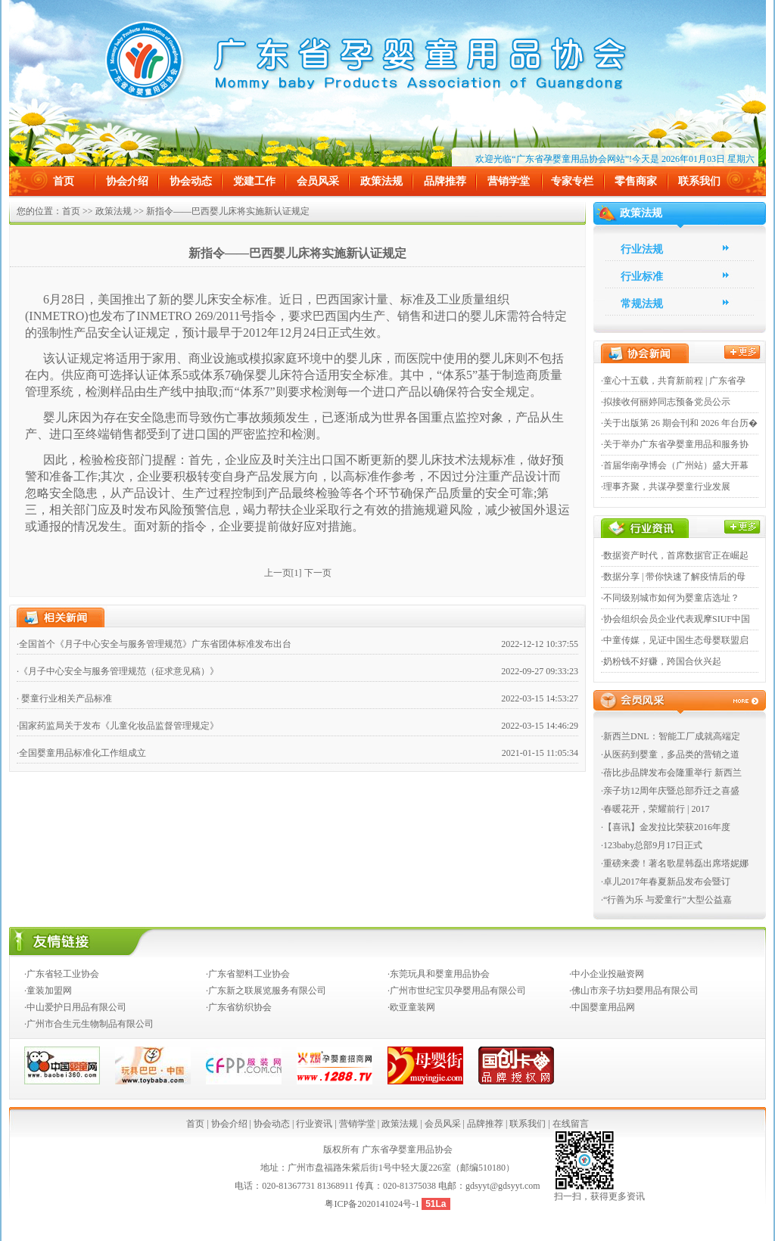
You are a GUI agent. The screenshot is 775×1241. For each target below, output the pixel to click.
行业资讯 (314, 1123)
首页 (63, 181)
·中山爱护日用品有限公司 (75, 1007)
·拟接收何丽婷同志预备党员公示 (665, 402)
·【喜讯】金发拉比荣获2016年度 (665, 827)
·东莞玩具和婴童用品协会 (439, 974)
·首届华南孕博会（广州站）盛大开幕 (675, 465)
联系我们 (699, 181)
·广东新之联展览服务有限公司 (266, 990)
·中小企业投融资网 (606, 974)
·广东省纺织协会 (239, 1007)
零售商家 (636, 181)
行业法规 (642, 249)
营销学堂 (508, 181)
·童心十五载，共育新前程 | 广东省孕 (673, 380)
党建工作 (254, 181)
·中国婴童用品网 (602, 1007)
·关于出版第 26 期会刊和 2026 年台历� (679, 423)
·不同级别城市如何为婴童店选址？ (670, 598)
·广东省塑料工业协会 (248, 974)
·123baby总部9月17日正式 (651, 845)
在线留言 (570, 1123)
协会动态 (191, 181)
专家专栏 (572, 181)
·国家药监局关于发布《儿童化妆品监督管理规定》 (118, 725)
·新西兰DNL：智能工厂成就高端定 (670, 736)
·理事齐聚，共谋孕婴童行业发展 (665, 486)
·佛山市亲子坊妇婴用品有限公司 (634, 990)
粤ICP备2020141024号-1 (373, 1204)
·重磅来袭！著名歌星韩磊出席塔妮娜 (675, 863)
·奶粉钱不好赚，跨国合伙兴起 (661, 661)
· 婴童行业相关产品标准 (64, 698)
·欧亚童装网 (411, 1007)
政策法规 (381, 181)
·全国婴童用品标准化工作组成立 (81, 753)
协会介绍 (127, 181)
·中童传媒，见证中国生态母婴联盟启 (675, 640)
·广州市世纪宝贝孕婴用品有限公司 (457, 990)
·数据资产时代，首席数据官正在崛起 (675, 555)
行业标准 (642, 276)
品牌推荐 (445, 181)
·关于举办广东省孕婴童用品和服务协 (675, 444)
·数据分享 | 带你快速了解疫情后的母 (673, 576)
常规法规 (642, 303)
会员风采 (318, 181)
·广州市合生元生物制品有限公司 (89, 1024)
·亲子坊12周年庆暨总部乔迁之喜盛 (670, 790)
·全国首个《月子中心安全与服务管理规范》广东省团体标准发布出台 (154, 644)
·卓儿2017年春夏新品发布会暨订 (665, 881)
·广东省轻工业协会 (61, 974)
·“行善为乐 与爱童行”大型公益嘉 (666, 899)
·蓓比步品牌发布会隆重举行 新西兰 (671, 772)
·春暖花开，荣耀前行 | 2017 (655, 809)
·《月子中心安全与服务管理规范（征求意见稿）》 (118, 671)
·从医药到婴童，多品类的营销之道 (670, 754)
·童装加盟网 (48, 990)
